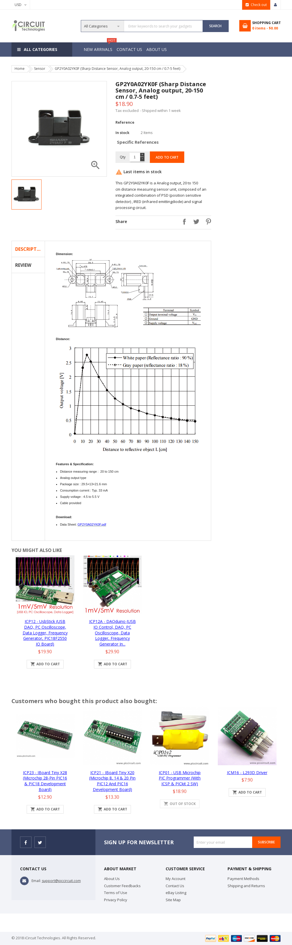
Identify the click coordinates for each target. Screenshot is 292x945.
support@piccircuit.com (61, 880)
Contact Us (130, 49)
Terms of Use (115, 892)
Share (183, 221)
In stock (122, 132)
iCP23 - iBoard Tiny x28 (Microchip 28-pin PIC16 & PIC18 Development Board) (45, 781)
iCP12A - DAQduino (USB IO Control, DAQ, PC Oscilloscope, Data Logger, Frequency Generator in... (112, 633)
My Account (175, 878)
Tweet (195, 221)
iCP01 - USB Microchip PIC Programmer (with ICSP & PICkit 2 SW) (180, 778)
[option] (26, 194)
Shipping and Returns (246, 885)
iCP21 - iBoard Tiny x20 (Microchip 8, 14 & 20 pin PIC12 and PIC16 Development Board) (112, 781)
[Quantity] (135, 157)
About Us (158, 49)
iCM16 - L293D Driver (247, 772)
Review (23, 265)
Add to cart (167, 157)
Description (30, 249)
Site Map (173, 899)
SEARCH (215, 25)
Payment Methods (243, 878)
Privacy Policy (115, 899)
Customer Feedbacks (122, 885)
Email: (36, 880)
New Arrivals (99, 47)
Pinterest (207, 221)
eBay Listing (176, 892)
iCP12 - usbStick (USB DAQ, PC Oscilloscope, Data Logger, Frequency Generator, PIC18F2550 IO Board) (45, 633)
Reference (124, 122)
